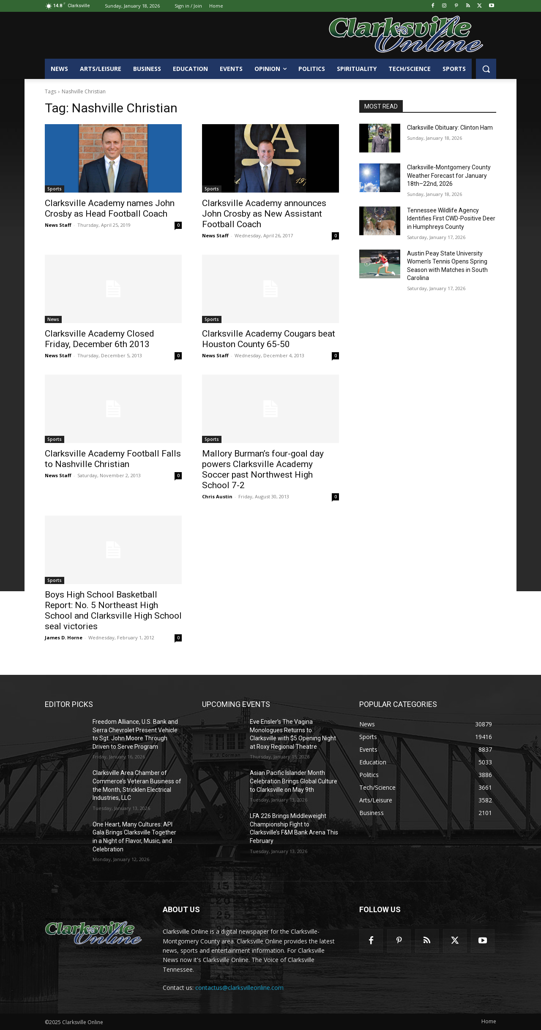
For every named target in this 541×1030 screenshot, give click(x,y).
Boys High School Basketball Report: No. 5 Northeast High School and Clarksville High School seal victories (113, 610)
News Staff (58, 225)
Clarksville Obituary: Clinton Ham (450, 127)
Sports (54, 189)
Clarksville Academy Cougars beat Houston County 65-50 (268, 339)
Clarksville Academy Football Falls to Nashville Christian (113, 458)
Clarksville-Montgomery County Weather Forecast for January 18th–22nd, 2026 (449, 175)
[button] (486, 69)
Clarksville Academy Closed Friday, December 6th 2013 (99, 339)
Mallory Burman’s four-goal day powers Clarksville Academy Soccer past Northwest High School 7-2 (263, 469)
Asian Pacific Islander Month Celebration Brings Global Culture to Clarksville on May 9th (293, 781)
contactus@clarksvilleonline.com (239, 988)
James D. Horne (63, 637)
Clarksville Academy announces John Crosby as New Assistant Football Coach (264, 213)
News (53, 319)
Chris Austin (217, 496)
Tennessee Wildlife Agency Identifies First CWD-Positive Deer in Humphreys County (451, 218)
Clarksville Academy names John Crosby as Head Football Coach (110, 208)
